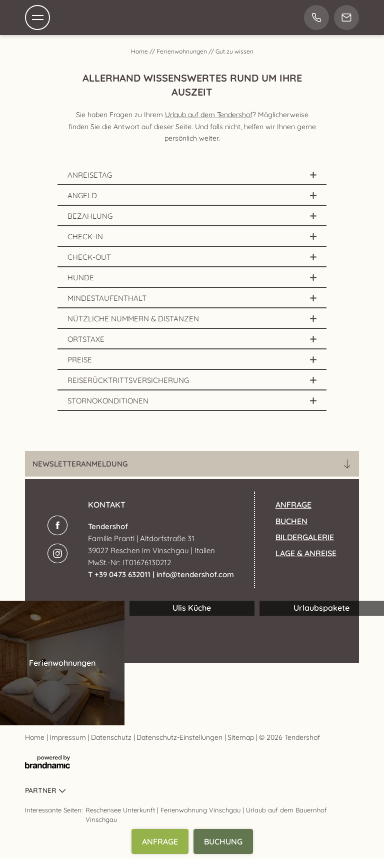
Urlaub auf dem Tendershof (208, 114)
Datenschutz (112, 737)
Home (140, 51)
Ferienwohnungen (182, 51)
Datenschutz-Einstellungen (180, 737)
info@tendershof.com (195, 574)
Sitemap (242, 737)
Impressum (69, 737)
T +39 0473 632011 (120, 574)
